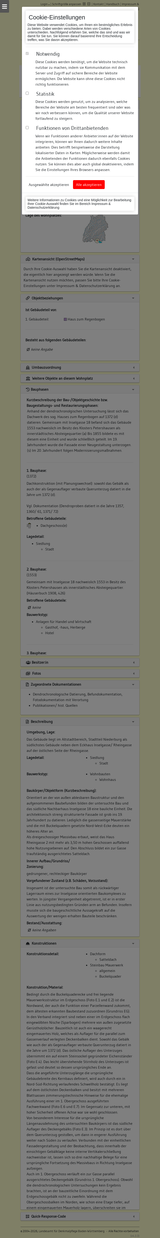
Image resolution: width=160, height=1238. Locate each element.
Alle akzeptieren (89, 184)
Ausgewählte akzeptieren (49, 184)
